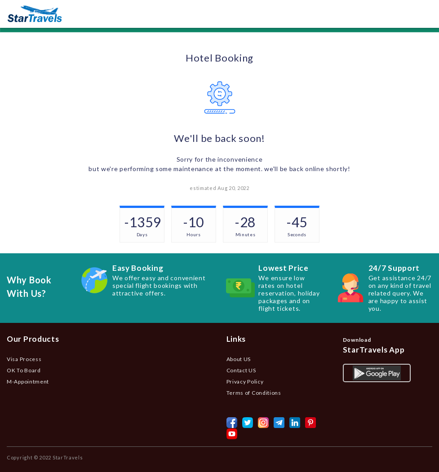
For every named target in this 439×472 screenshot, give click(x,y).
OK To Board (24, 370)
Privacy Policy (245, 381)
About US (238, 359)
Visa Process (24, 359)
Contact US (241, 370)
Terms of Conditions (253, 392)
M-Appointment (28, 381)
